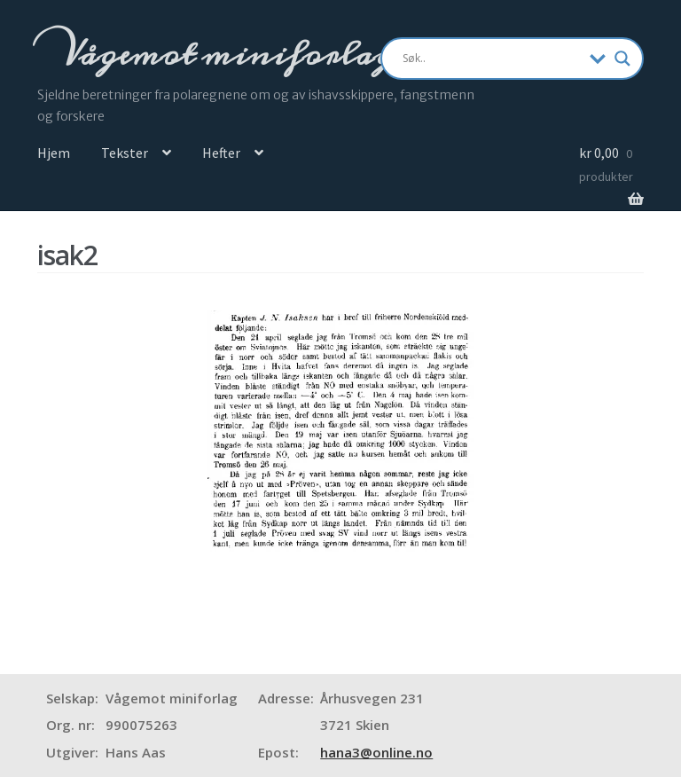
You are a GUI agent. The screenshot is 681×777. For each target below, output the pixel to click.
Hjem (53, 152)
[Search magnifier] (622, 58)
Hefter (221, 152)
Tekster (124, 152)
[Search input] (492, 58)
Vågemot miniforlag (224, 54)
